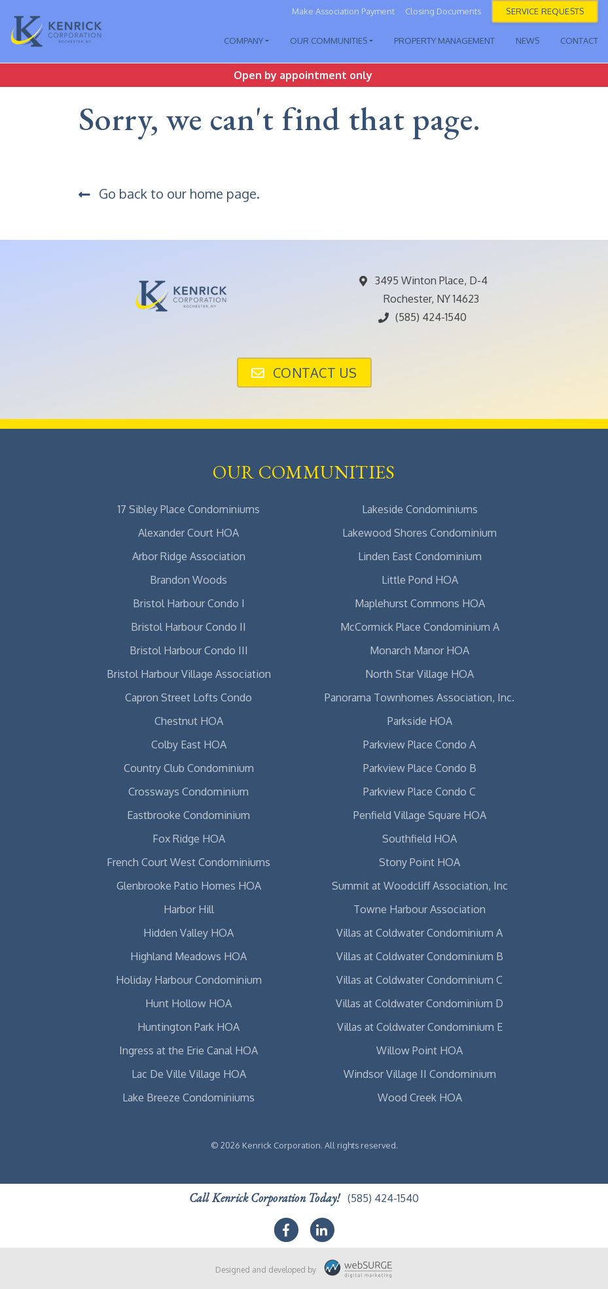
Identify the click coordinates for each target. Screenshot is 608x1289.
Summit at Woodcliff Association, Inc (420, 885)
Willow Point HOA (419, 1050)
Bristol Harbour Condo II (188, 626)
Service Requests (545, 11)
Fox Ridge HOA (188, 838)
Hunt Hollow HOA (188, 1003)
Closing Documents (443, 11)
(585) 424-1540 (422, 317)
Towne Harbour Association (419, 909)
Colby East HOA (188, 744)
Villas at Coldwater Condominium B (419, 956)
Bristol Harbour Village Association (189, 673)
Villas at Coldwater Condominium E (420, 1026)
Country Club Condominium (189, 768)
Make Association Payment (343, 11)
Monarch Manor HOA (419, 650)
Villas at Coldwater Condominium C (419, 979)
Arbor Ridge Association (188, 556)
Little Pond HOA (420, 579)
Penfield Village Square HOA (419, 815)
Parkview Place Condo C (419, 791)
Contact (579, 40)
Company (243, 40)
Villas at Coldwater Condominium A (419, 932)
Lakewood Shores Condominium (419, 532)
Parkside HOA (419, 721)
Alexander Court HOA (188, 532)
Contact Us (304, 372)
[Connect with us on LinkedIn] (322, 1230)
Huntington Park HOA (188, 1026)
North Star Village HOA (419, 673)
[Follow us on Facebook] (286, 1230)
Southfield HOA (419, 838)
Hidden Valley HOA (188, 932)
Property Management (444, 40)
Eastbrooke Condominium (188, 815)
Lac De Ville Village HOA (189, 1073)
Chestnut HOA (188, 721)
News (527, 40)
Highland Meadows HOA (188, 956)
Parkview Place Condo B (419, 768)
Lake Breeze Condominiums (188, 1097)
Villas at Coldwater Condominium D (419, 1003)
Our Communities (328, 40)
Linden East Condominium (420, 556)
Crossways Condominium (188, 791)
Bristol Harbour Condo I (189, 603)
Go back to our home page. (169, 193)
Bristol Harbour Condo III (189, 650)
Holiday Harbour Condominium (189, 979)
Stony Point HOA (419, 862)
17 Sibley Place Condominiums (189, 509)
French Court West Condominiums (188, 862)
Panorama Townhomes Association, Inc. (419, 697)
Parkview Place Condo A (419, 744)
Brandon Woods (188, 579)
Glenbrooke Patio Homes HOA (188, 885)
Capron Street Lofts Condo (188, 697)
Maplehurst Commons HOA (420, 603)
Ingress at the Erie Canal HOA (188, 1050)
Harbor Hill (189, 909)
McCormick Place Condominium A (419, 626)
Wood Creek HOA (420, 1097)
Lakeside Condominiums (420, 509)
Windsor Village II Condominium (420, 1073)
